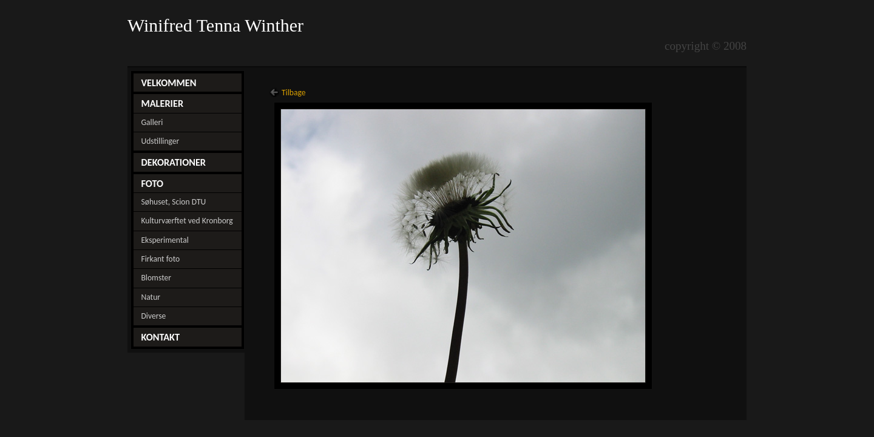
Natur (150, 297)
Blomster (156, 278)
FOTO (152, 183)
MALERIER (162, 103)
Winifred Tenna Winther (217, 25)
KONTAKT (160, 337)
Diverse (153, 316)
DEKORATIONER (173, 162)
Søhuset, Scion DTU (173, 202)
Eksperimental (164, 240)
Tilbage (294, 92)
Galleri (152, 122)
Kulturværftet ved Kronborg (186, 220)
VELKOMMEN (168, 82)
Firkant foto (160, 259)
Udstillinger (160, 141)
